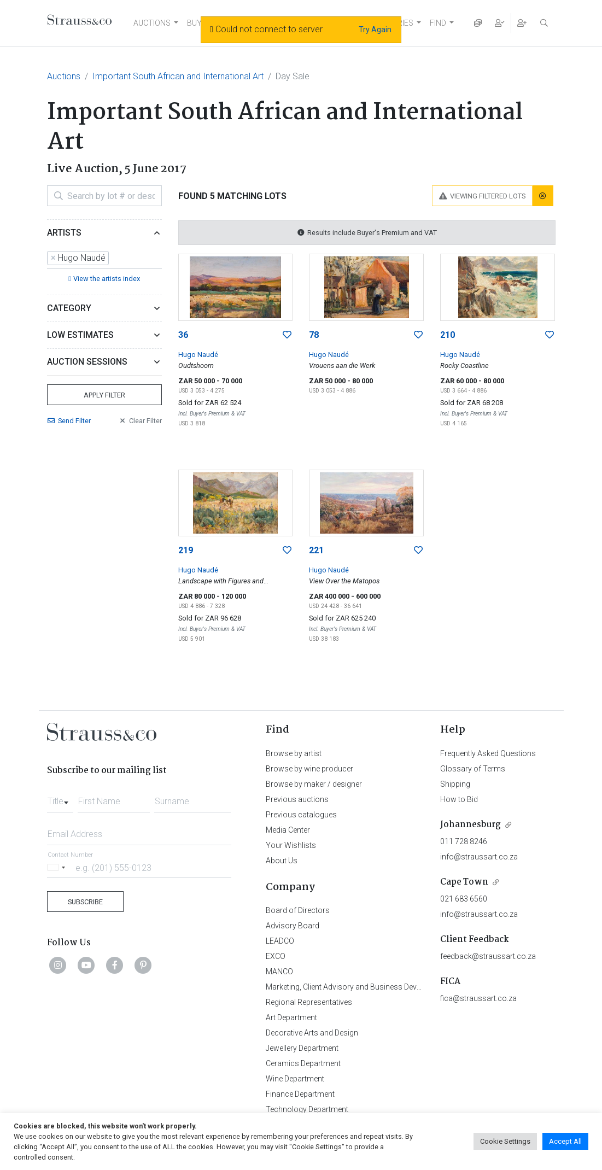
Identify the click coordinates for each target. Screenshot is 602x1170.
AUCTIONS (152, 23)
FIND (438, 23)
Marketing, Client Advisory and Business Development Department (378, 986)
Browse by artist (294, 753)
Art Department (291, 1017)
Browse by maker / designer (314, 784)
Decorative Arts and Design (312, 1032)
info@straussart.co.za (479, 856)
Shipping (455, 784)
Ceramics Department (303, 1063)
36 (183, 335)
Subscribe (85, 902)
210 (447, 335)
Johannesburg (470, 825)
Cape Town (464, 882)
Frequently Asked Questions (488, 753)
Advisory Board (292, 925)
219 (185, 550)
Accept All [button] (565, 1141)
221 (316, 550)
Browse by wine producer (309, 768)
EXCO (275, 956)
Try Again (375, 29)
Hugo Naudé (198, 354)
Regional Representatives (309, 1002)
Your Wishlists (291, 845)
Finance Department (300, 1094)
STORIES (397, 23)
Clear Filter (140, 421)
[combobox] (104, 258)
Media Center (288, 830)
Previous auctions (297, 799)
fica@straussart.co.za (478, 998)
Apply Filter (104, 395)
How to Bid (459, 799)
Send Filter (69, 421)
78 (314, 335)
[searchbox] (115, 258)
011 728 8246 (463, 841)
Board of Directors (298, 910)
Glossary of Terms (472, 768)
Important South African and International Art (178, 76)
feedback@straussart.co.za (488, 956)
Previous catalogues (301, 814)
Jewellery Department (302, 1048)
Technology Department (307, 1109)
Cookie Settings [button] (505, 1141)
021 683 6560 (463, 898)
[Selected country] (58, 867)
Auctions (63, 76)
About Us (281, 860)
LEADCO (280, 941)
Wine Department (295, 1078)
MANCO (279, 971)
